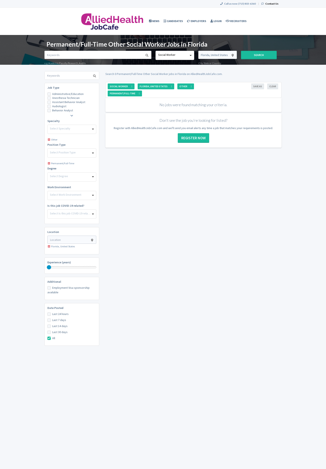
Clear (272, 86)
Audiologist (59, 106)
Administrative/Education (68, 94)
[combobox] (175, 55)
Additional (54, 282)
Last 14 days (60, 326)
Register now (193, 138)
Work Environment (59, 187)
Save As (257, 86)
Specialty (53, 121)
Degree (51, 168)
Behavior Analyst (62, 110)
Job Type (53, 88)
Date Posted (55, 308)
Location (53, 232)
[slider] (49, 267)
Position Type (56, 145)
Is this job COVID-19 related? (65, 206)
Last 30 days (60, 332)
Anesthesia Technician (66, 98)
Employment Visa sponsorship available (68, 290)
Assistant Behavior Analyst (68, 102)
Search (259, 55)
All (53, 338)
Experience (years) (59, 262)
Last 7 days (59, 320)
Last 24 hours (60, 314)
